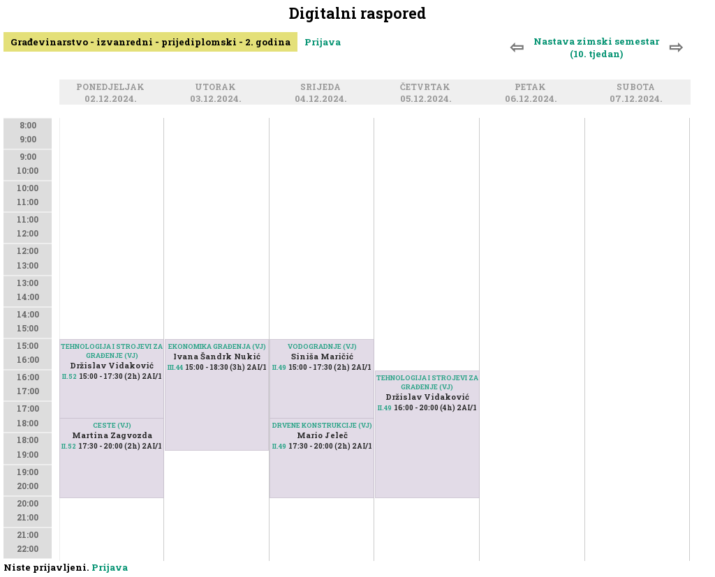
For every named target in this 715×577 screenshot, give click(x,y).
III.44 (175, 367)
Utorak (217, 87)
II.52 (68, 446)
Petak (532, 87)
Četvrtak (427, 87)
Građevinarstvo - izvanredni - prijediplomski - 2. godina (150, 42)
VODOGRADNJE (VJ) (322, 346)
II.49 (279, 367)
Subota (638, 87)
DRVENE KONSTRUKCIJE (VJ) (322, 425)
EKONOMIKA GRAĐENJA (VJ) (217, 346)
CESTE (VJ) (112, 425)
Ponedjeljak (112, 87)
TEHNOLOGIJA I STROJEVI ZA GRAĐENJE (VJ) (112, 351)
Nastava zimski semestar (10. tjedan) (596, 47)
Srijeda (322, 87)
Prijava (322, 42)
